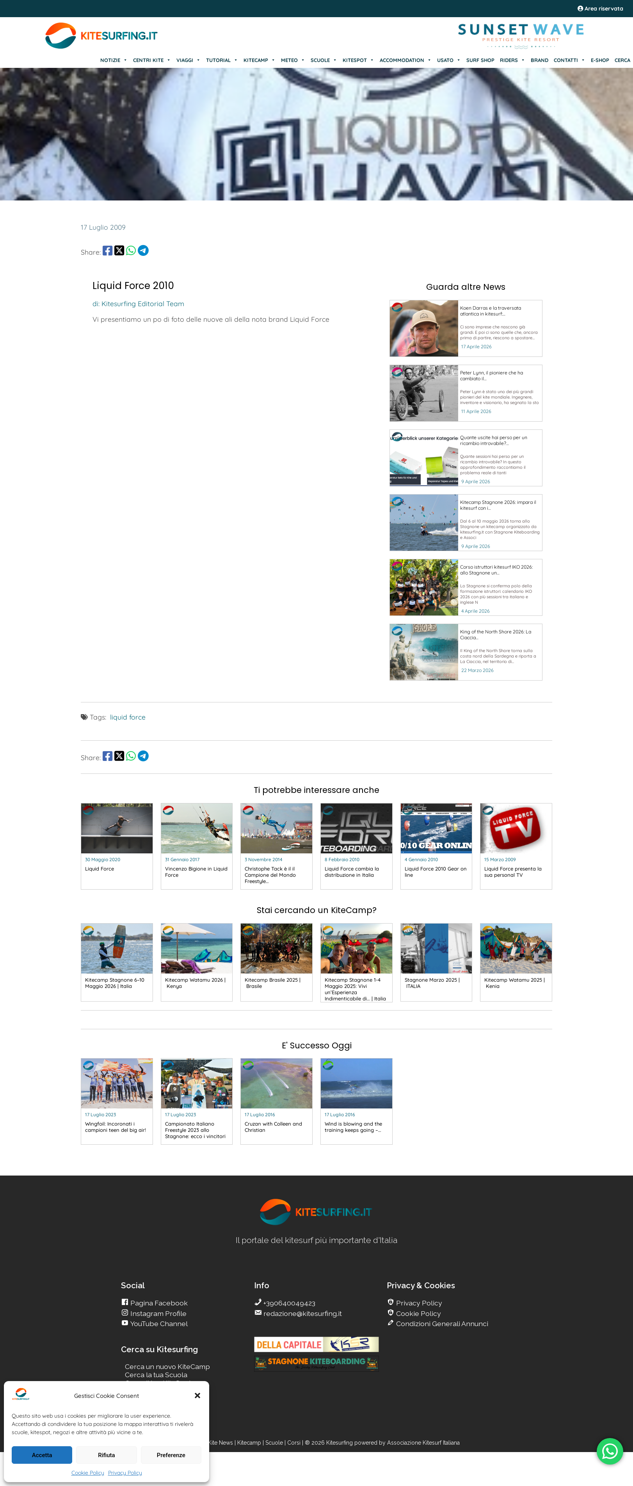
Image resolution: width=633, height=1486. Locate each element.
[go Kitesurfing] (465, 328)
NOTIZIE (114, 60)
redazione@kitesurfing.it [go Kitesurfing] (302, 1313)
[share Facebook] (107, 252)
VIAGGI (188, 60)
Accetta (42, 1455)
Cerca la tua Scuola (156, 1375)
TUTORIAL (222, 60)
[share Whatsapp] (131, 252)
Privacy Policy (125, 1472)
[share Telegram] (143, 252)
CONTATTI (569, 60)
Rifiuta (106, 1455)
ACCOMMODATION (406, 60)
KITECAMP (260, 60)
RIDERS (512, 60)
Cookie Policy (87, 1472)
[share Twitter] (119, 252)
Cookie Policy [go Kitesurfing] (418, 1313)
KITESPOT (358, 60)
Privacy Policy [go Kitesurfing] (418, 1303)
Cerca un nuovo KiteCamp (167, 1366)
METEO (293, 60)
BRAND (539, 60)
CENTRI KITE (152, 60)
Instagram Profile (158, 1313)
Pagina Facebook (158, 1303)
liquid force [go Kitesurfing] (128, 717)
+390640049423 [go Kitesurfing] (288, 1303)
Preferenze (171, 1455)
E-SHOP (600, 60)
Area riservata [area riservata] (600, 8)
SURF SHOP (480, 60)
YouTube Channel (158, 1323)
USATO (449, 60)
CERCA (622, 60)
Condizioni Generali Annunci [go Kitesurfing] (441, 1323)
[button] (197, 1395)
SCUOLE (324, 60)
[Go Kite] (101, 47)
